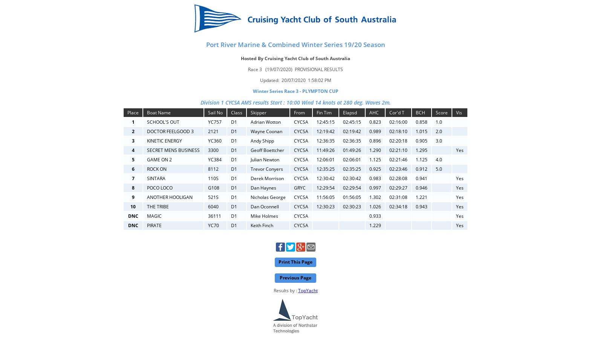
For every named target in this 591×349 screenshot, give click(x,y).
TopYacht (308, 290)
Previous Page (295, 278)
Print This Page (295, 262)
